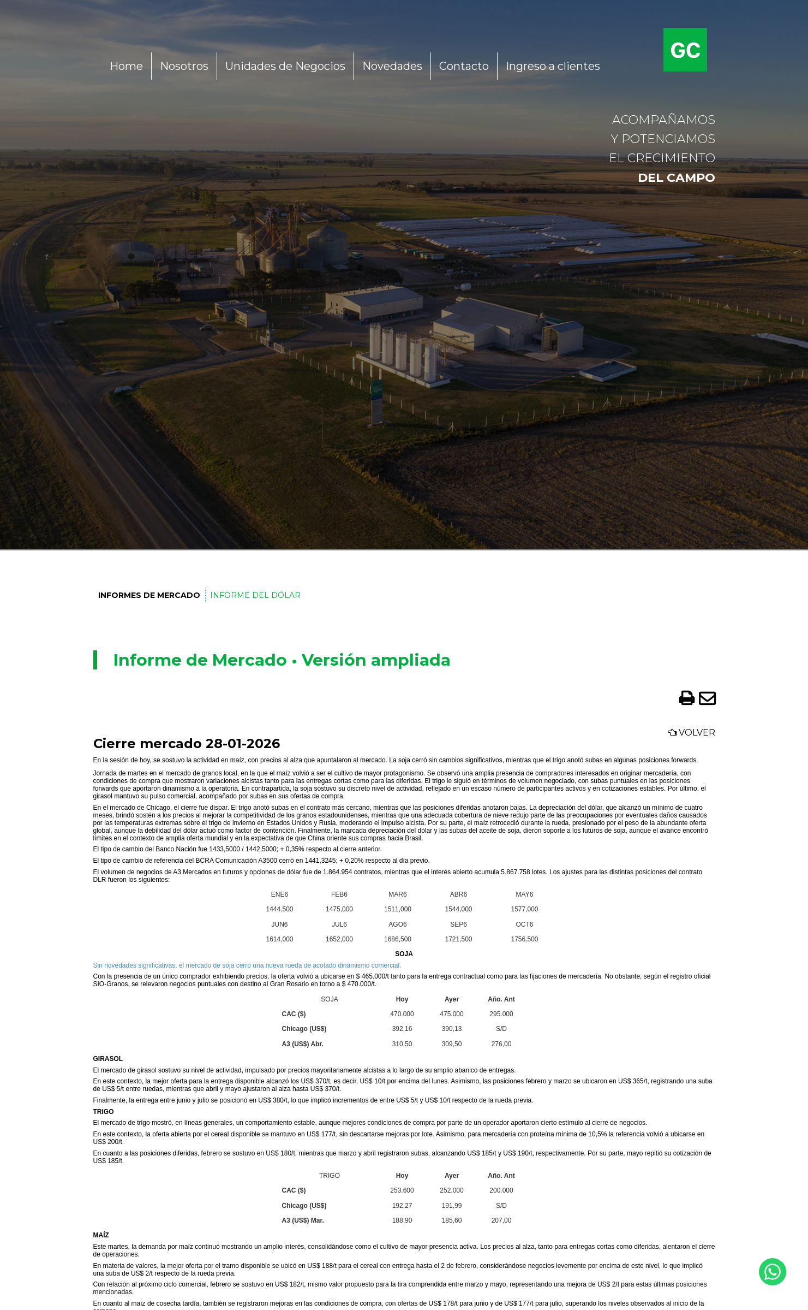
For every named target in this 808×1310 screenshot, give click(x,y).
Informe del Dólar (255, 595)
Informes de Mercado (149, 595)
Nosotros (184, 66)
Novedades (392, 66)
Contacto (464, 66)
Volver (691, 732)
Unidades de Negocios (285, 66)
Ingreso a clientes (553, 66)
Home (126, 66)
